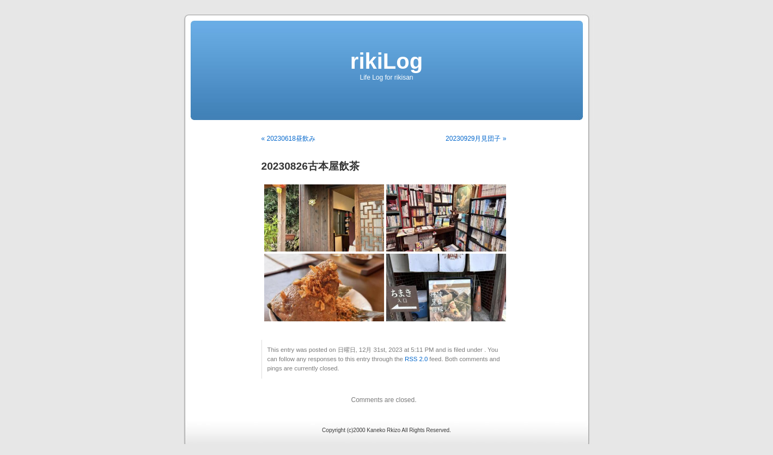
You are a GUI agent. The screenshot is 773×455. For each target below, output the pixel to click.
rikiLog (386, 61)
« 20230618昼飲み (288, 138)
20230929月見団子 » (476, 138)
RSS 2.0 (416, 359)
